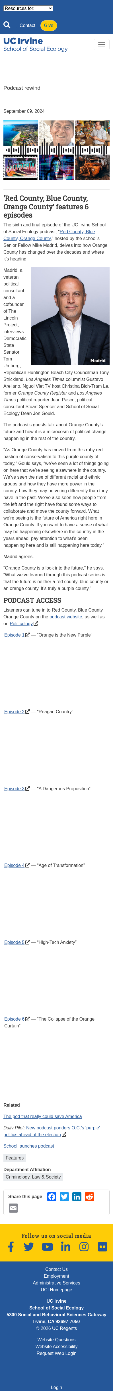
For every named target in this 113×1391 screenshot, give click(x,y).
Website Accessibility (56, 1346)
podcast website (66, 616)
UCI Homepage (56, 1289)
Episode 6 (14, 1019)
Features (15, 1158)
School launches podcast (28, 1146)
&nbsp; (56, 672)
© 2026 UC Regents (56, 1328)
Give (49, 25)
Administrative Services (56, 1283)
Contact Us (56, 1269)
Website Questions (57, 1339)
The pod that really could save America (42, 1116)
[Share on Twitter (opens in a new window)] (64, 1196)
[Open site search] (6, 26)
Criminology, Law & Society (33, 1177)
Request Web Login (56, 1353)
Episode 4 (14, 865)
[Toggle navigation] (102, 44)
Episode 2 (14, 711)
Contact (27, 25)
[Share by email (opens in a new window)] (13, 1208)
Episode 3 (14, 788)
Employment (56, 1276)
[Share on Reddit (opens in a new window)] (89, 1196)
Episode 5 (14, 942)
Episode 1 (14, 635)
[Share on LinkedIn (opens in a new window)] (77, 1196)
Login (56, 1387)
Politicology (21, 623)
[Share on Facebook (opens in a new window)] (52, 1196)
